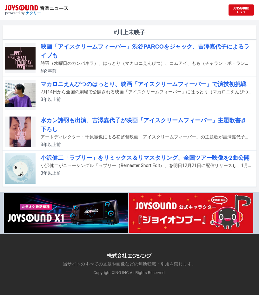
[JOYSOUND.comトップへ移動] (241, 10)
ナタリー (33, 13)
